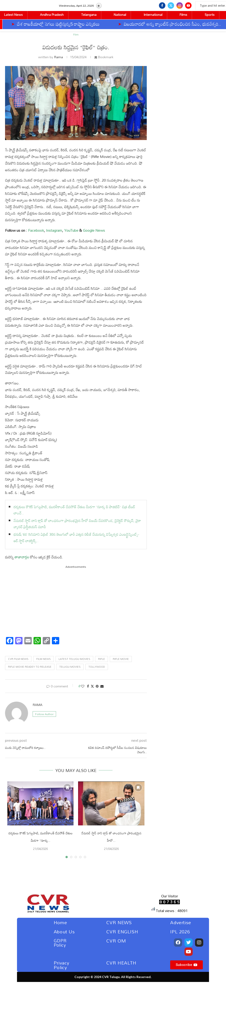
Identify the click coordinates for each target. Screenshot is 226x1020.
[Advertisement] (76, 601)
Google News (94, 230)
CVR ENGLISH (122, 931)
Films (183, 14)
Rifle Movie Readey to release (29, 666)
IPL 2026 (180, 931)
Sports (210, 14)
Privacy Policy (61, 965)
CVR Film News (18, 659)
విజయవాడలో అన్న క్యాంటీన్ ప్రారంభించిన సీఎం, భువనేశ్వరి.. (100, 23)
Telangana (88, 14)
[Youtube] (188, 5)
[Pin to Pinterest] (97, 686)
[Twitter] (171, 5)
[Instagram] (179, 5)
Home (60, 922)
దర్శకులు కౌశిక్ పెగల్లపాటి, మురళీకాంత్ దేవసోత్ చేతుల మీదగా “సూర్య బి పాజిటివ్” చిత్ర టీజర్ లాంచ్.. (74, 510)
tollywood (96, 666)
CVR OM (116, 940)
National (120, 14)
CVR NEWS (119, 922)
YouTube (71, 230)
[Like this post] (82, 686)
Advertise (180, 922)
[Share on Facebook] (88, 686)
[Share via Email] (102, 686)
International (153, 14)
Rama (58, 57)
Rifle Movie (121, 659)
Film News (43, 659)
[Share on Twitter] (92, 686)
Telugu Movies (70, 666)
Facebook (36, 230)
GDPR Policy (60, 942)
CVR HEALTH (121, 962)
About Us (64, 931)
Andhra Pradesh (52, 14)
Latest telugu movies (74, 659)
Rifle (101, 659)
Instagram (54, 230)
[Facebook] (162, 5)
